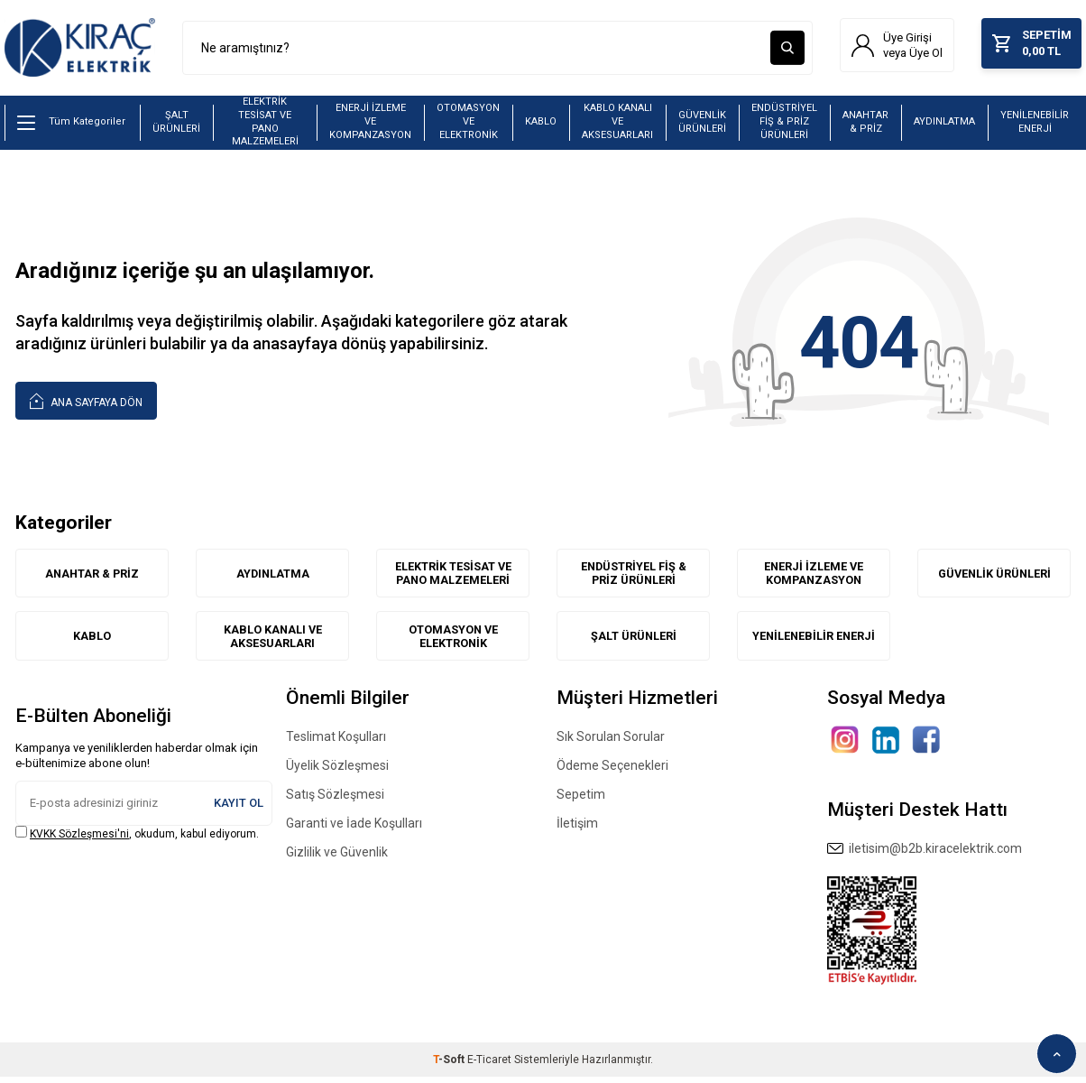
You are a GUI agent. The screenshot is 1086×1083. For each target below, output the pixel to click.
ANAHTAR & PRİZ (865, 125)
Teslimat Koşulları (336, 742)
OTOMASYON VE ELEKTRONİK (468, 125)
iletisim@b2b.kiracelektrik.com (924, 854)
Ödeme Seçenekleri (612, 771)
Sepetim (581, 799)
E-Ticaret (489, 1066)
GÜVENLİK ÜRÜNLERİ (702, 125)
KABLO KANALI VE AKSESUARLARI (617, 125)
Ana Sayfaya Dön (86, 403)
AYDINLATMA (944, 126)
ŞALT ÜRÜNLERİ (176, 125)
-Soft (450, 1066)
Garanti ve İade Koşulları (354, 828)
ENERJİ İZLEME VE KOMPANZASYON (370, 125)
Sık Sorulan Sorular (611, 742)
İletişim (577, 828)
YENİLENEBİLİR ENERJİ (1034, 125)
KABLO (541, 126)
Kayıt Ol (238, 808)
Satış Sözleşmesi (335, 799)
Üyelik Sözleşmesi (337, 771)
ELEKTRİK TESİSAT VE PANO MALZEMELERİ (265, 126)
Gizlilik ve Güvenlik (337, 857)
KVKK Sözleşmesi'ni (79, 839)
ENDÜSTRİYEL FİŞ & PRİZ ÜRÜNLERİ (784, 125)
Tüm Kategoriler (71, 126)
